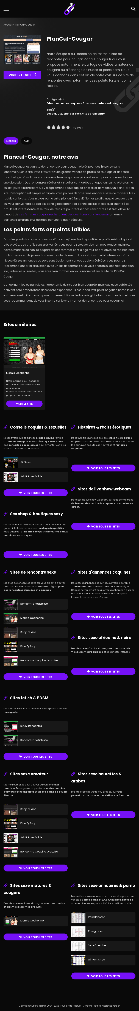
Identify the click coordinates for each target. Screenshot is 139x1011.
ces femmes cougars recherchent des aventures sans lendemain (64, 214)
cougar (51, 113)
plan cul (68, 113)
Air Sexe (25, 462)
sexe (78, 113)
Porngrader (95, 931)
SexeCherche (97, 945)
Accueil (8, 24)
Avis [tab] (26, 141)
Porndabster (96, 917)
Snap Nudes (28, 632)
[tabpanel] (69, 226)
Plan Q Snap (28, 646)
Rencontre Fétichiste (34, 604)
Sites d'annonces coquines (64, 103)
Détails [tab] (11, 141)
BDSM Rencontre (31, 726)
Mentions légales (92, 1005)
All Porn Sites (96, 959)
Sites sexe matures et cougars (103, 103)
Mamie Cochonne (18, 373)
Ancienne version (111, 1005)
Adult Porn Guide (31, 476)
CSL (59, 113)
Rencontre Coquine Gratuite (39, 660)
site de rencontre (93, 113)
